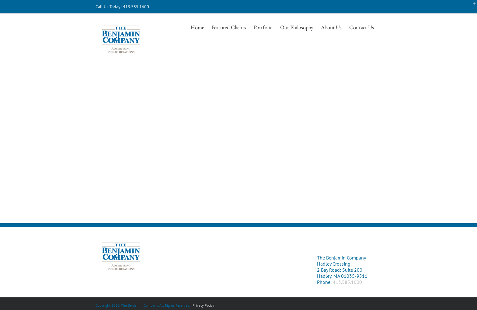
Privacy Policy (203, 305)
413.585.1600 (347, 282)
